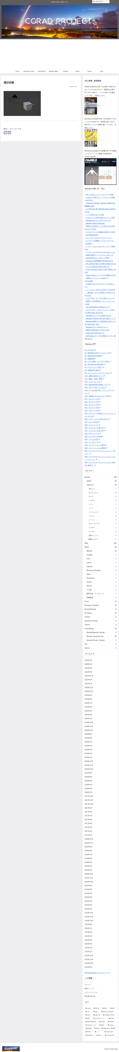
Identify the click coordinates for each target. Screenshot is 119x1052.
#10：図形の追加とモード (95, 376)
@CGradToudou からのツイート (97, 973)
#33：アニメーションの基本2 (96, 448)
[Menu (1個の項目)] (100, 1035)
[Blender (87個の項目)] (97, 1008)
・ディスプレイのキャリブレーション (98, 238)
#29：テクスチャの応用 (94, 436)
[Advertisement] (59, 54)
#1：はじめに (90, 350)
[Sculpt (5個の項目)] (112, 1018)
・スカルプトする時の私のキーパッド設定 (100, 217)
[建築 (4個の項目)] (103, 1025)
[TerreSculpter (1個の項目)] (110, 1031)
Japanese (98, 1)
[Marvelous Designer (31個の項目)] (108, 1011)
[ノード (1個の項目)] (98, 1031)
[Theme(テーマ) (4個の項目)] (91, 1025)
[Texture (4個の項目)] (111, 1025)
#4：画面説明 (90, 359)
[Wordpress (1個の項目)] (90, 1035)
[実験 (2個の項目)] (113, 1028)
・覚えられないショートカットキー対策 (99, 194)
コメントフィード (91, 992)
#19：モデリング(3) (92, 405)
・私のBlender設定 (91, 235)
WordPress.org (90, 996)
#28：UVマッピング (93, 433)
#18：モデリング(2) (92, 402)
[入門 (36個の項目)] (88, 1011)
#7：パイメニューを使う (94, 367)
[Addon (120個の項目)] (88, 1008)
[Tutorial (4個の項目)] (102, 1021)
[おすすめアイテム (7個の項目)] (100, 1018)
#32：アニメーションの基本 (95, 445)
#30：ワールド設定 (92, 439)
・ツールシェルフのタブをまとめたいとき (100, 252)
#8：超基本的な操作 (93, 370)
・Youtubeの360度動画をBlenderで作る (99, 261)
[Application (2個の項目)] (105, 1028)
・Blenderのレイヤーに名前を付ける (98, 315)
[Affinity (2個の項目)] (96, 1028)
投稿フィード (89, 988)
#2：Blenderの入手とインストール (98, 353)
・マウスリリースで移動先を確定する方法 (100, 232)
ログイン (88, 984)
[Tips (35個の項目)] (96, 1011)
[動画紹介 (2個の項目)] (89, 1028)
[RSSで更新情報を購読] (9, 132)
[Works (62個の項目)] (105, 1008)
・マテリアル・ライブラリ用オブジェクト (100, 298)
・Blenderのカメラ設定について (96, 327)
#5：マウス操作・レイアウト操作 (97, 361)
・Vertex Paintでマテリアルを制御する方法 (100, 275)
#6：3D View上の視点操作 (95, 364)
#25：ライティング (92, 425)
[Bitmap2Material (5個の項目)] (91, 1021)
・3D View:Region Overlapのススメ (97, 307)
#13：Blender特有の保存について (97, 384)
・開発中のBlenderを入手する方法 (97, 330)
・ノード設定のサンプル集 (94, 215)
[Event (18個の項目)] (88, 1015)
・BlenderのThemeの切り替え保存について (100, 318)
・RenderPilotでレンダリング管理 (97, 258)
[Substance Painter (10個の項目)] (109, 1015)
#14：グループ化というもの (95, 387)
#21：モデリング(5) (92, 410)
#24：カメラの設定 (92, 422)
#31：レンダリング (92, 442)
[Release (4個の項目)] (111, 1021)
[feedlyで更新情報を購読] (5, 132)
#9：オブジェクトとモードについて (98, 373)
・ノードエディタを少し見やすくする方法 (100, 290)
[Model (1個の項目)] (89, 1031)
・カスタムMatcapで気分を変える (97, 267)
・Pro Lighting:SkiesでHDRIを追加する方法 (100, 264)
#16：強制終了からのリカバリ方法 (98, 396)
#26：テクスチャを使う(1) (95, 428)
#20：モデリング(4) (92, 408)
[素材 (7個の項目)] (88, 1018)
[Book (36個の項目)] (112, 1008)
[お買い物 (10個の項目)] (97, 1015)
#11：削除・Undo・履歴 (94, 379)
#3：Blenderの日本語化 (94, 356)
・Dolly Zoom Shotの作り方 (94, 333)
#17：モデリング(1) (92, 399)
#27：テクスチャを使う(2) (95, 431)
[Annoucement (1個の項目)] (110, 1035)
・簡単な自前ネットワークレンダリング (99, 255)
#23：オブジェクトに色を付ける (97, 419)
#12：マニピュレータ (93, 382)
